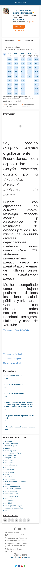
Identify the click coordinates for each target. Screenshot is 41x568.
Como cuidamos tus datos (16, 546)
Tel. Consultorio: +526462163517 (10, 106)
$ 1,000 (32, 22)
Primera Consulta (21, 22)
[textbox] (19, 49)
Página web (18, 26)
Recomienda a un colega (15, 540)
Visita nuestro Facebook (12, 354)
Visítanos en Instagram (12, 359)
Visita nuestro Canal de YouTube (16, 330)
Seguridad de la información (17, 543)
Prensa (8, 551)
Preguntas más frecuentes (16, 538)
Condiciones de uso (13, 549)
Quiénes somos (12, 533)
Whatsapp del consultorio (28, 106)
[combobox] (19, 47)
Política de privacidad (14, 535)
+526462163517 (21, 30)
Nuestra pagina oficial (12, 363)
